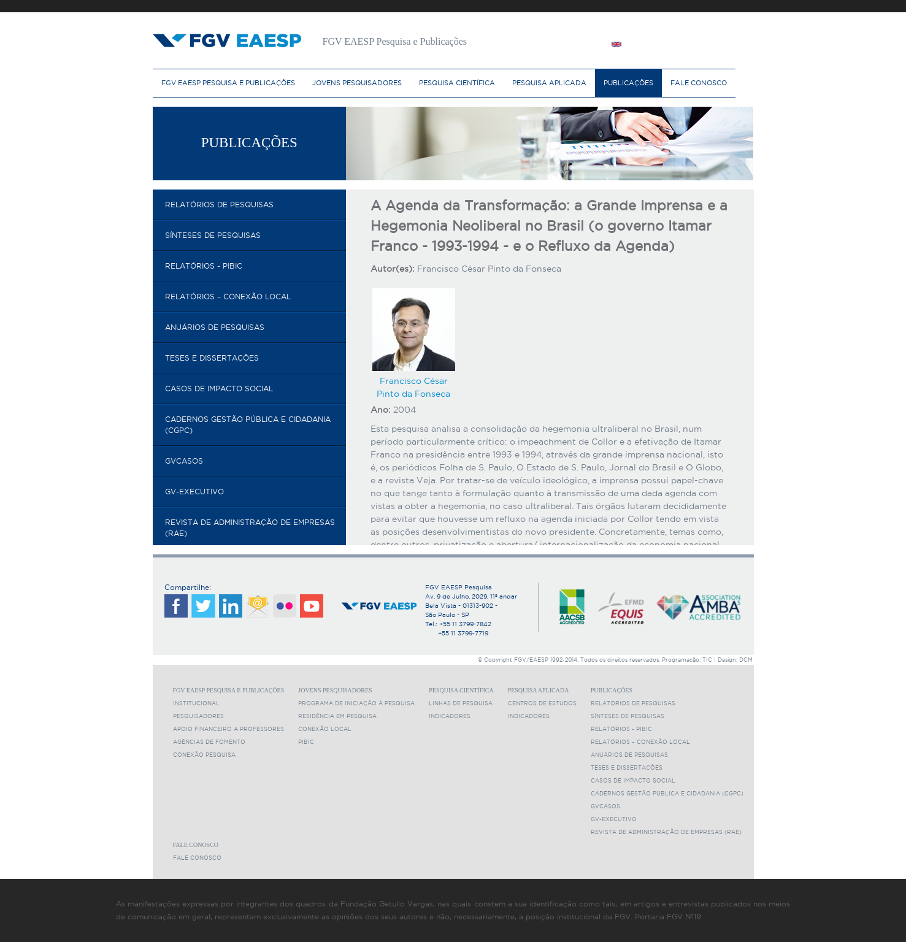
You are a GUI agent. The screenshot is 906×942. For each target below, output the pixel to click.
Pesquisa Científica (457, 82)
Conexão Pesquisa (204, 755)
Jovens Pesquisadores (357, 82)
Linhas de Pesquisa (461, 703)
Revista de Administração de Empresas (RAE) (250, 527)
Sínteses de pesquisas (213, 235)
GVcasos (184, 461)
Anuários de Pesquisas (214, 327)
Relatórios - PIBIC (203, 266)
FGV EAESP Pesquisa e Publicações (228, 82)
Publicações (628, 82)
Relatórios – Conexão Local (228, 297)
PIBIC (306, 742)
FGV (438, 6)
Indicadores (449, 716)
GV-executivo (194, 492)
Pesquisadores (198, 716)
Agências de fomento (209, 742)
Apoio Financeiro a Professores (228, 729)
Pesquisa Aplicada (549, 82)
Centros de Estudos (542, 703)
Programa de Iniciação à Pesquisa (356, 703)
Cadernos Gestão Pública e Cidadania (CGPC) (248, 424)
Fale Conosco (698, 82)
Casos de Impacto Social (219, 388)
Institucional (196, 703)
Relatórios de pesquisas (219, 205)
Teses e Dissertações (212, 358)
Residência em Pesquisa (337, 716)
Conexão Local (324, 729)
